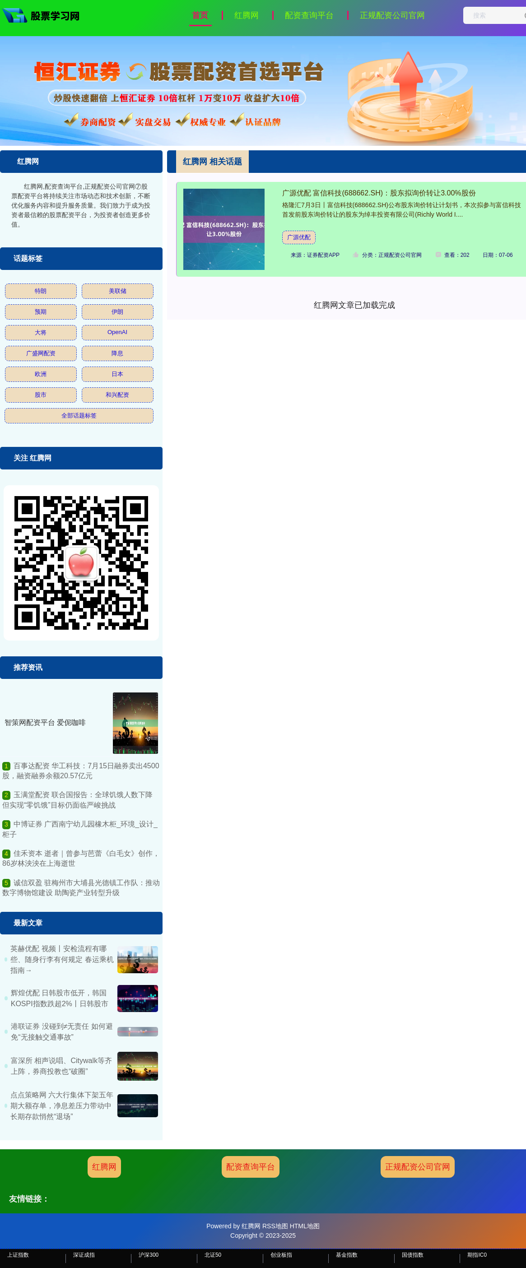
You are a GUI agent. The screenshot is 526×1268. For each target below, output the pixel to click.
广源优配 (299, 237)
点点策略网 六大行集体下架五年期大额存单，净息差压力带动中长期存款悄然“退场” (61, 1105)
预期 (41, 311)
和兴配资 (117, 394)
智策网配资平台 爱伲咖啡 (45, 722)
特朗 (41, 291)
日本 (117, 374)
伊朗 (117, 311)
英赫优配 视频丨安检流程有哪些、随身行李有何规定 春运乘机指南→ (61, 959)
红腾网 (246, 15)
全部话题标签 (79, 415)
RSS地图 (275, 1226)
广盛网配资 (41, 353)
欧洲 (41, 374)
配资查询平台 (309, 15)
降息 (117, 353)
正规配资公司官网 (392, 15)
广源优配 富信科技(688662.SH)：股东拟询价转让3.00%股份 (379, 193)
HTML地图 (305, 1226)
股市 (41, 394)
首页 (200, 15)
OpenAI (117, 332)
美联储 (117, 291)
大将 (41, 332)
